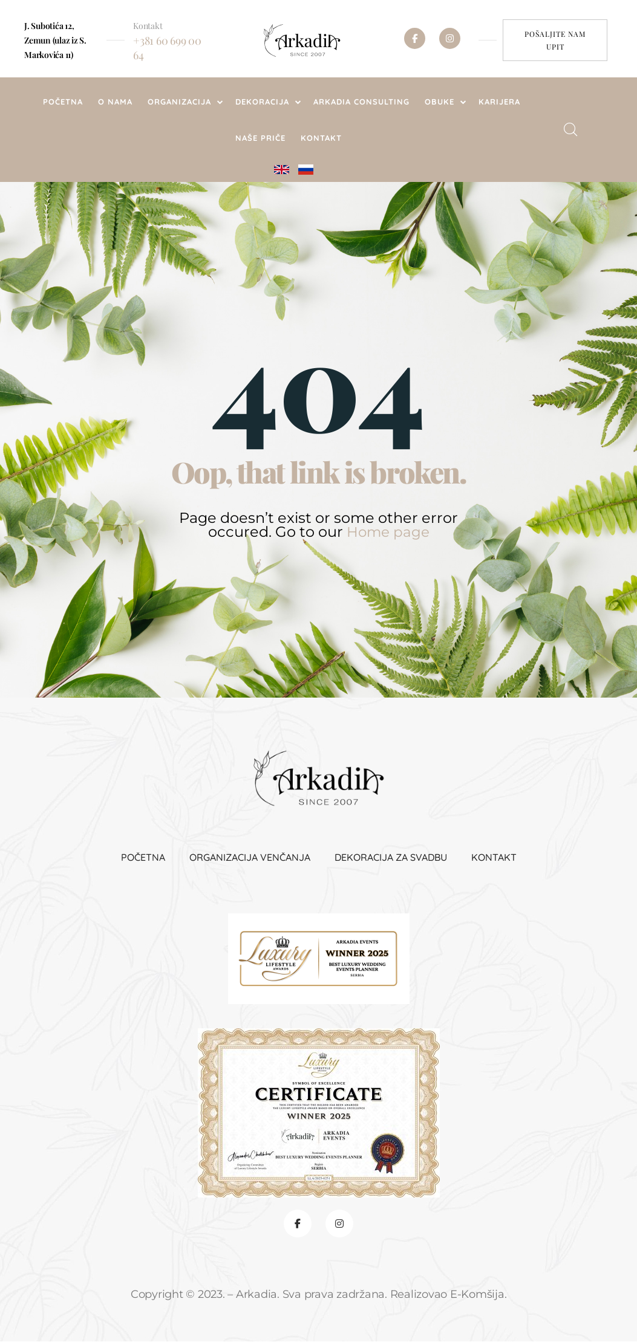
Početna (143, 857)
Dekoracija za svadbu (391, 857)
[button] (555, 40)
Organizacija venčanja (249, 857)
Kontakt (494, 857)
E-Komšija (477, 1294)
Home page (388, 531)
